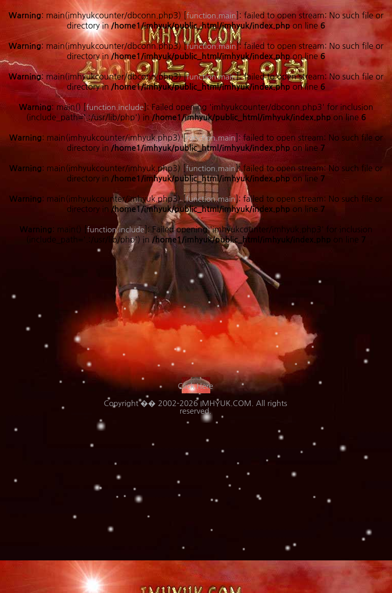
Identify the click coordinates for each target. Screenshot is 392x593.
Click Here (195, 386)
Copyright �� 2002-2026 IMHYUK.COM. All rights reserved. (195, 407)
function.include (115, 229)
